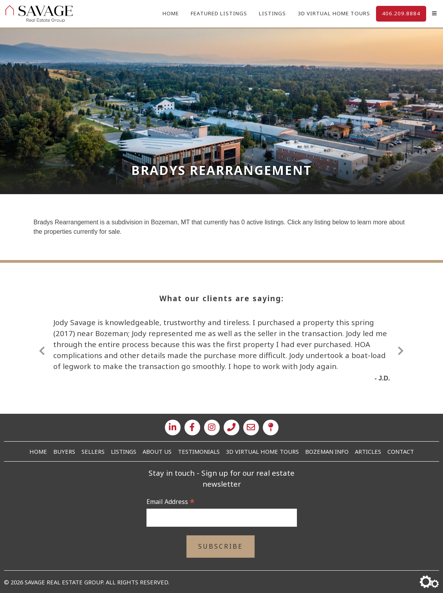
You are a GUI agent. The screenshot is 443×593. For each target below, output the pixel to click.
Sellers (93, 451)
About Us (157, 451)
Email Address (170, 502)
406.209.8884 (401, 13)
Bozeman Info (327, 451)
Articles (368, 451)
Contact (400, 451)
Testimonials (199, 451)
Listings (272, 13)
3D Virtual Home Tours (334, 13)
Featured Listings (219, 13)
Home (171, 13)
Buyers (64, 451)
